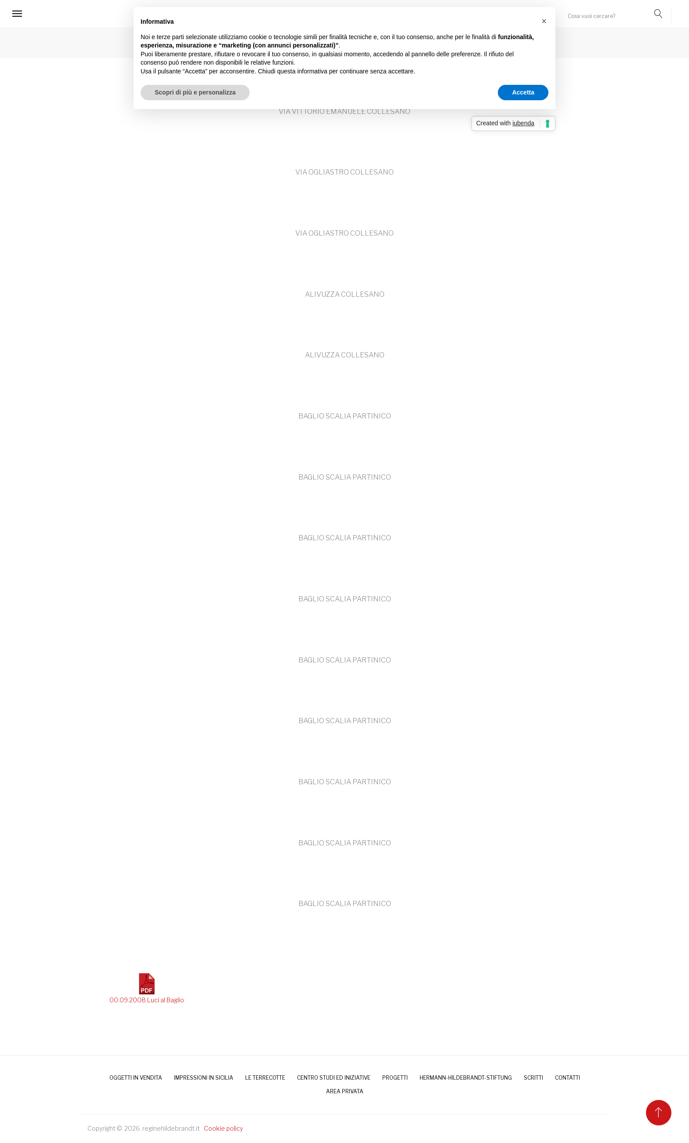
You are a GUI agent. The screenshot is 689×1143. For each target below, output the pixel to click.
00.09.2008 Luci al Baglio (146, 988)
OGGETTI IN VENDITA (135, 1077)
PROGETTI (395, 1077)
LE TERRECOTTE (265, 1077)
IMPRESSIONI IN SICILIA (203, 1077)
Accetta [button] (523, 92)
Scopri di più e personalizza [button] (195, 92)
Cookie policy (223, 1128)
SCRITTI (533, 1077)
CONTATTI (567, 1077)
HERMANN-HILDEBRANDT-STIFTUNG (466, 1077)
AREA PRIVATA (344, 1091)
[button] (544, 21)
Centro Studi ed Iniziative (333, 1077)
